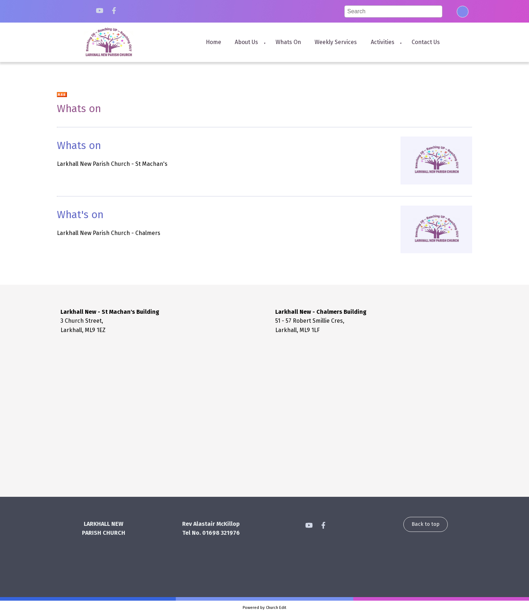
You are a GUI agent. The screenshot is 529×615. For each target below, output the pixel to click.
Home (213, 42)
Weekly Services (336, 42)
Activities (382, 42)
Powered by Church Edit (264, 607)
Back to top (426, 524)
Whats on (288, 42)
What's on (80, 214)
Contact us (426, 42)
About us (246, 42)
